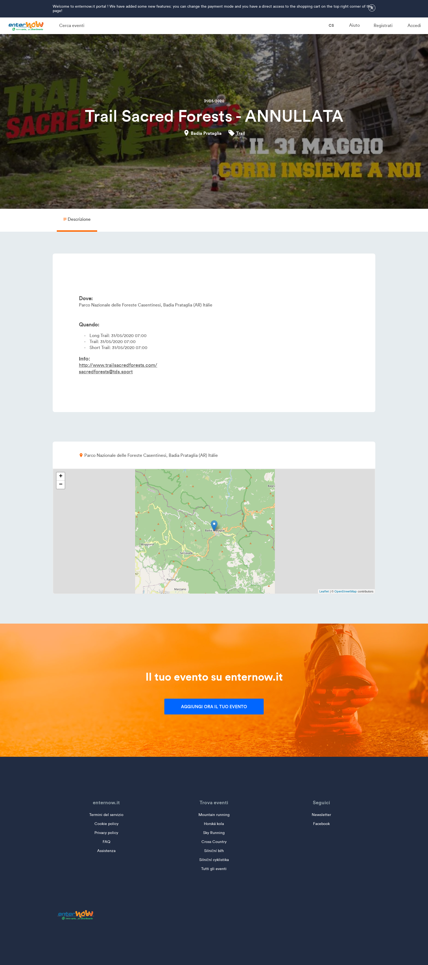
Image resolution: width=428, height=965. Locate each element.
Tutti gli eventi (214, 868)
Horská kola (214, 823)
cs (328, 25)
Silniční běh (214, 850)
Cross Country (214, 841)
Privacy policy (106, 832)
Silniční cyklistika (214, 859)
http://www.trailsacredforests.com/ (118, 365)
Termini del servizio (106, 814)
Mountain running (214, 814)
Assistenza (106, 850)
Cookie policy (106, 823)
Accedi (414, 25)
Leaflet (324, 591)
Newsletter (321, 814)
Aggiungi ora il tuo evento (214, 706)
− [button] (61, 485)
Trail (240, 133)
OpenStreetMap (345, 591)
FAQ (106, 841)
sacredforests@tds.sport (106, 372)
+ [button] (61, 476)
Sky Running (214, 832)
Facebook (321, 823)
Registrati (383, 25)
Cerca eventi (71, 25)
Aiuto (354, 25)
